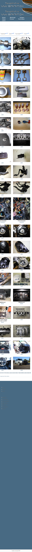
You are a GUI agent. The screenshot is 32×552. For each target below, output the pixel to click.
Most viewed (5, 403)
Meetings (13, 17)
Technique (21, 19)
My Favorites (5, 406)
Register (4, 389)
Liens (4, 20)
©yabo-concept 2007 (16, 550)
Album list (4, 397)
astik (2, 50)
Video (4, 19)
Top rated (4, 404)
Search (3, 408)
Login (3, 391)
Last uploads (5, 399)
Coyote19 (2, 222)
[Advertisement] (5, 420)
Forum (12, 19)
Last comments (5, 401)
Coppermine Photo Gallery (4, 376)
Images (22, 17)
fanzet (2, 303)
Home (4, 17)
